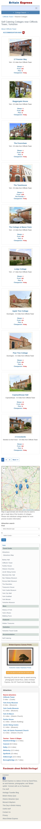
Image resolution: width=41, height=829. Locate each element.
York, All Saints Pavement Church (16, 730)
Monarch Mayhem (9, 802)
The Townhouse (20, 185)
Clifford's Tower (7, 563)
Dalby (5, 747)
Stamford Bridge (9, 741)
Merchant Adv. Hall (8, 575)
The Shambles (7, 584)
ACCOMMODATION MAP (12, 32)
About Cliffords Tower (8, 29)
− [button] (3, 471)
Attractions (5, 552)
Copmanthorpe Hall (20, 395)
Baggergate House (20, 101)
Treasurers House (8, 587)
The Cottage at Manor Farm (20, 227)
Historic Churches (8, 569)
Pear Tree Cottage (20, 353)
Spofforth (6, 753)
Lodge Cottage (20, 269)
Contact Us (7, 812)
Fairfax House (7, 566)
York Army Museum (10, 703)
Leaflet (23, 509)
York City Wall (7, 593)
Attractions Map (8, 555)
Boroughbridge (9, 760)
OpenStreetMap (30, 509)
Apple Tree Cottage (20, 311)
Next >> (15, 460)
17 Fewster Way (20, 59)
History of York (7, 610)
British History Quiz (9, 796)
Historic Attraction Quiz (11, 799)
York (4, 545)
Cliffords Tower (8, 17)
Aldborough (7, 757)
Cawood (6, 744)
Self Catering (6, 638)
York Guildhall (7, 596)
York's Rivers (6, 613)
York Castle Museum (9, 590)
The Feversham (20, 143)
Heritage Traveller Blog (11, 792)
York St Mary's (8, 714)
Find (3, 526)
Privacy (5, 815)
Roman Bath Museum (9, 581)
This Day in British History (12, 805)
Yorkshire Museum (8, 602)
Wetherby (6, 750)
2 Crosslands (20, 437)
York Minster (6, 599)
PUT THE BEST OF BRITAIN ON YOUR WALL (20, 672)
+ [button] (3, 468)
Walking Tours (7, 616)
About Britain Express (10, 818)
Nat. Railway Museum (9, 578)
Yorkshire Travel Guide (9, 631)
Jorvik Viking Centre (9, 572)
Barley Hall (6, 560)
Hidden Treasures (8, 623)
